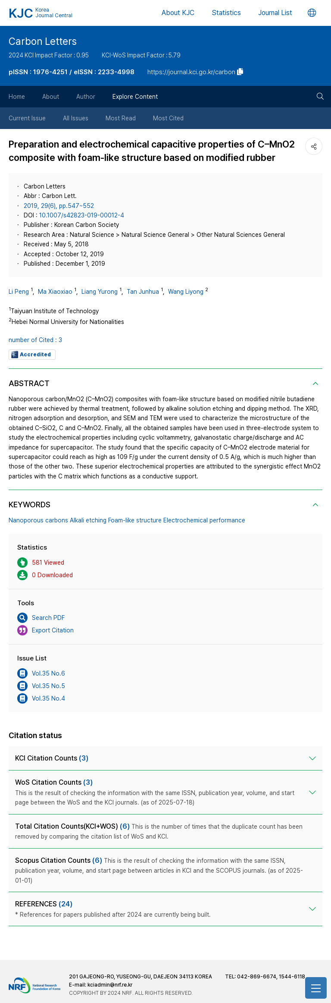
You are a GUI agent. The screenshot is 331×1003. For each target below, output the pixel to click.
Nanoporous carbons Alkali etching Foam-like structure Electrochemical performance (127, 520)
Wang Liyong (185, 291)
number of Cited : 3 (35, 339)
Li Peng (19, 291)
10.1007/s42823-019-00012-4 (81, 215)
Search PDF (41, 618)
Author (85, 96)
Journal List (275, 13)
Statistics (226, 13)
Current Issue (27, 118)
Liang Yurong (99, 291)
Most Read (121, 118)
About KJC (178, 13)
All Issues (75, 118)
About (50, 96)
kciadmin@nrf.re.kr (109, 985)
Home (17, 96)
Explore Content (135, 96)
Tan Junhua (143, 291)
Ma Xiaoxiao (55, 291)
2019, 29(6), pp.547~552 (59, 205)
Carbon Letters (43, 41)
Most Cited (168, 118)
